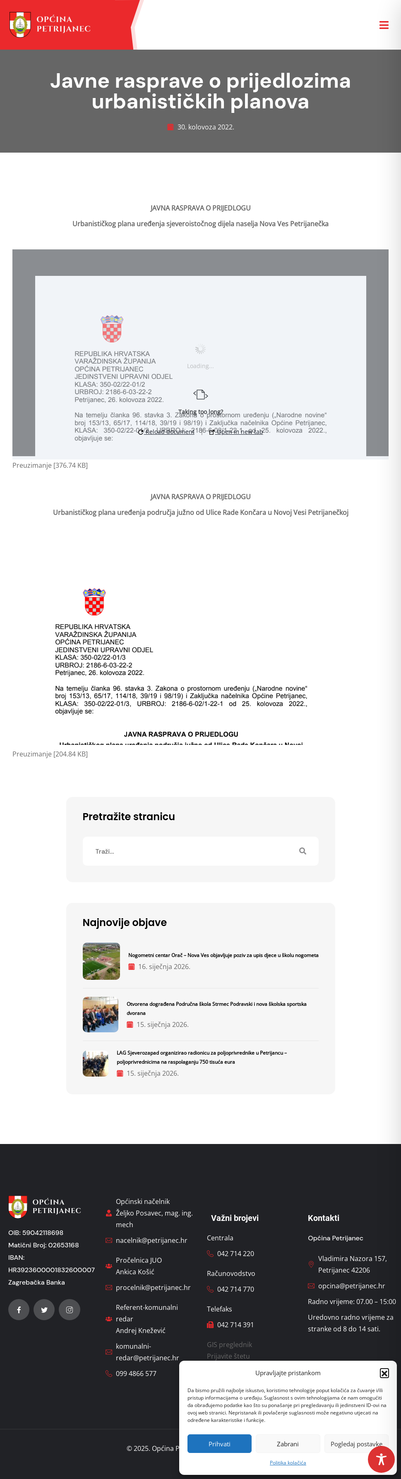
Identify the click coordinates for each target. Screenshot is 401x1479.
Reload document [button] (166, 432)
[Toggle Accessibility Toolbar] (381, 1459)
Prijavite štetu (228, 1356)
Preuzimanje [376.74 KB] (50, 465)
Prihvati (220, 1444)
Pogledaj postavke (356, 1444)
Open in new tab (236, 432)
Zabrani (288, 1444)
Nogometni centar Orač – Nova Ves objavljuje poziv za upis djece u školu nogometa (223, 955)
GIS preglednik (229, 1344)
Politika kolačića (288, 1462)
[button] (384, 1373)
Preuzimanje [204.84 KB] (50, 754)
